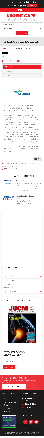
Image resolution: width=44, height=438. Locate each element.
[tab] (22, 67)
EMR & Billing (8, 276)
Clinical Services (9, 273)
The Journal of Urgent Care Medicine (27, 433)
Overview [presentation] (8, 67)
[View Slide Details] (22, 324)
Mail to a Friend (9, 61)
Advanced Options (8, 28)
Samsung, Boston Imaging (24, 181)
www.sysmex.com (10, 166)
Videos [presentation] (7, 76)
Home (6, 48)
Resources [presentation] (8, 71)
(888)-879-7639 (10, 169)
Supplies (7, 284)
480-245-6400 (31, 2)
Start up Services (10, 291)
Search (22, 33)
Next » (37, 159)
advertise (32, 5)
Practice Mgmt (9, 288)
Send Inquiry (23, 61)
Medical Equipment (10, 280)
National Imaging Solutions (25, 196)
